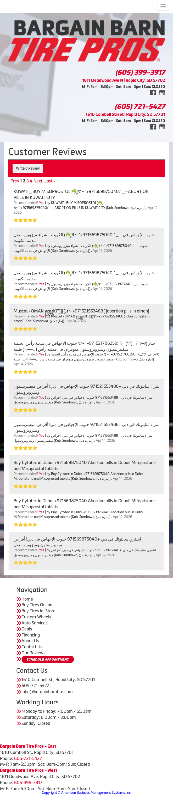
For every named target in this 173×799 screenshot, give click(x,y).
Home (27, 599)
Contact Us (31, 646)
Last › (49, 181)
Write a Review (28, 168)
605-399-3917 (28, 782)
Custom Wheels (36, 616)
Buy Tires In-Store (38, 610)
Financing (30, 635)
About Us (30, 640)
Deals (26, 629)
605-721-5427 (28, 758)
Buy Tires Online (36, 604)
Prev (14, 181)
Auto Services (34, 622)
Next (38, 181)
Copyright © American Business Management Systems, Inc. (86, 793)
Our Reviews (33, 652)
